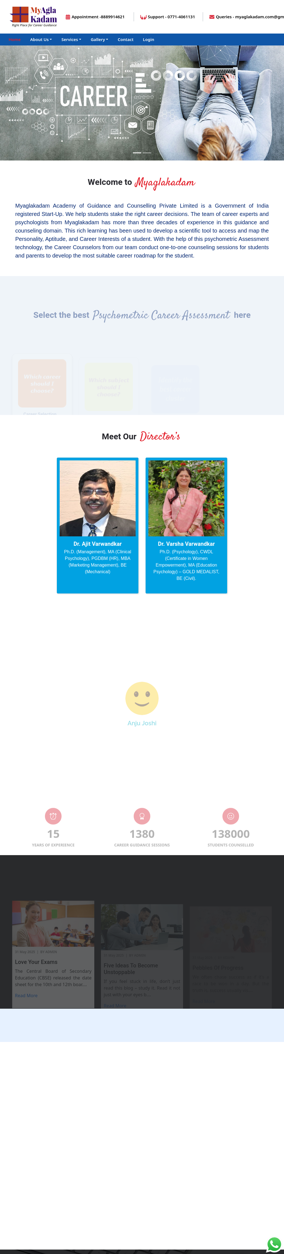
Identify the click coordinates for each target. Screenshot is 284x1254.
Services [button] (69, 39)
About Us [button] (39, 39)
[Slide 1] (137, 153)
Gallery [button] (98, 39)
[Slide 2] (127, 772)
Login (148, 39)
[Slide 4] (147, 772)
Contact (125, 39)
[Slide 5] (157, 772)
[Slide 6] (167, 772)
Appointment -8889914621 (95, 16)
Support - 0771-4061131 (167, 16)
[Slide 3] (137, 772)
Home (15, 39)
